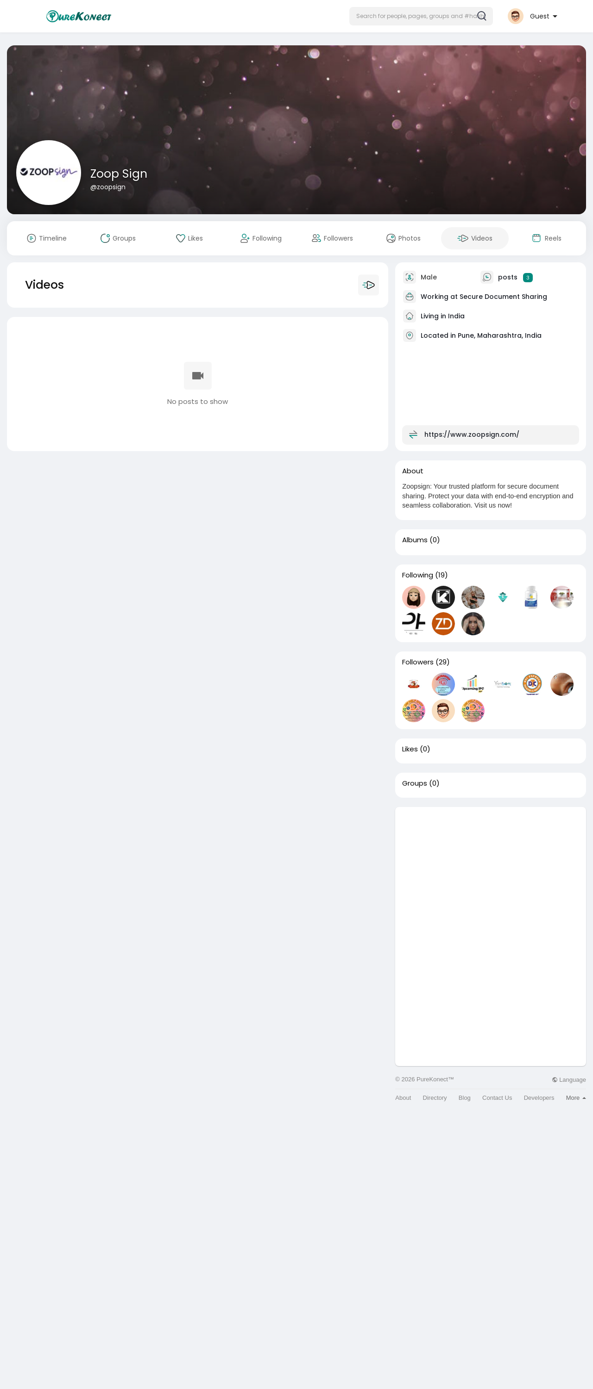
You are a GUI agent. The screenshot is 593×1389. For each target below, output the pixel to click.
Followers (418, 662)
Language (569, 1080)
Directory (435, 1098)
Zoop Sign (118, 174)
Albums (415, 540)
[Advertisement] (490, 871)
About (403, 1098)
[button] (421, 16)
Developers (539, 1098)
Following (417, 575)
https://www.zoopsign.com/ (471, 434)
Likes (410, 749)
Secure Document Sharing (503, 296)
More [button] (576, 1097)
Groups (414, 783)
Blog (465, 1098)
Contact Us (497, 1098)
